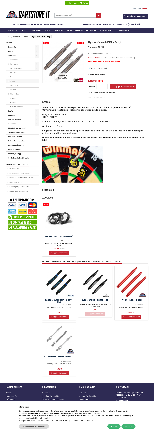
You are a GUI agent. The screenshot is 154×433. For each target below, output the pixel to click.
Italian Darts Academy (17, 141)
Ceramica (14, 77)
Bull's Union (14, 102)
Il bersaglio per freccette (19, 187)
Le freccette (14, 169)
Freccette (12, 30)
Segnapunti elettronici (17, 132)
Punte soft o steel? (16, 182)
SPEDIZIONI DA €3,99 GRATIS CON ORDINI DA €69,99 (38, 24)
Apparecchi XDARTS (16, 145)
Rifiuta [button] (114, 426)
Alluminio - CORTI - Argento (59, 357)
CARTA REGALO (106, 30)
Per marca (14, 64)
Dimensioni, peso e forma (19, 173)
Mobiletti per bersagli (17, 128)
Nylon (12, 81)
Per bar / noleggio (15, 154)
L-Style (12, 98)
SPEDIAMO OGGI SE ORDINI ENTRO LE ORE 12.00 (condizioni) (111, 24)
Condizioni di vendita (50, 396)
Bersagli (59, 30)
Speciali (9, 393)
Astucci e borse (74, 30)
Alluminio (13, 72)
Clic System (14, 94)
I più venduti (10, 399)
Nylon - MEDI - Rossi (131, 300)
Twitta (92, 68)
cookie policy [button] (96, 413)
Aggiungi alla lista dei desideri (102, 92)
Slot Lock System (15, 136)
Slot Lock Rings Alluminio (58, 121)
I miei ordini (83, 393)
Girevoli (13, 90)
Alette (25, 30)
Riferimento (93, 47)
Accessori (91, 30)
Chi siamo (46, 393)
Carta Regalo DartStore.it (18, 158)
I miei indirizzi (84, 399)
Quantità (91, 86)
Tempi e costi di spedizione (53, 399)
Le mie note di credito (87, 396)
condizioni (130, 58)
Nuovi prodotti (11, 396)
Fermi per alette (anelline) (59, 236)
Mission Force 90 (16, 107)
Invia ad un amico (97, 75)
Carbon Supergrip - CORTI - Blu (59, 301)
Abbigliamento (124, 30)
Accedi (144, 8)
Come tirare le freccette (18, 191)
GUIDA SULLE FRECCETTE (17, 164)
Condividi (102, 68)
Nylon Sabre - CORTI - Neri (95, 300)
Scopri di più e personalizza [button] (34, 426)
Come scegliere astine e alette (21, 178)
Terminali (36, 30)
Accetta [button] (128, 426)
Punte (47, 30)
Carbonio (14, 85)
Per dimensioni (16, 68)
